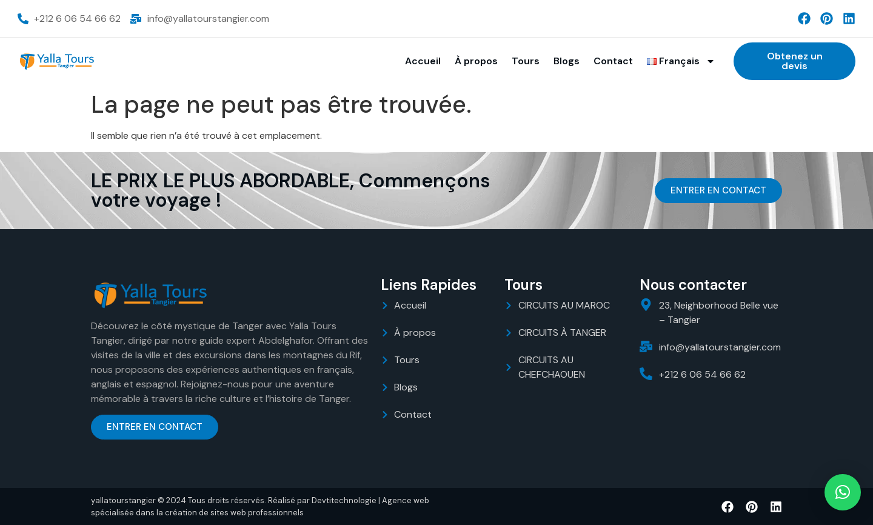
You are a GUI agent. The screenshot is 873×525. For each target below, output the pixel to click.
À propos (476, 61)
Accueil (423, 61)
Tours (526, 61)
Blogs (567, 61)
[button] (842, 492)
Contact (613, 61)
